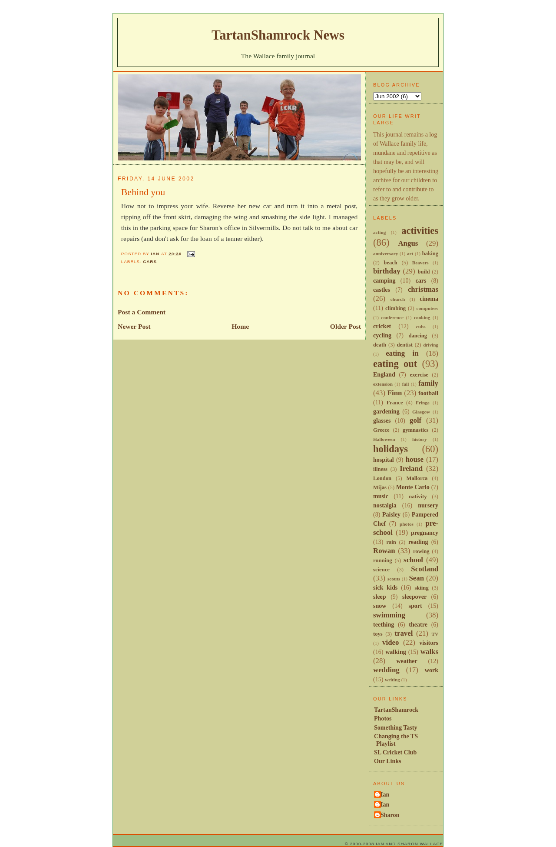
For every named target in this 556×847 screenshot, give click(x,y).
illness (380, 469)
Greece (381, 430)
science (381, 570)
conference (392, 317)
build (423, 272)
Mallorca (417, 478)
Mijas (380, 487)
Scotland (424, 569)
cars (150, 261)
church (398, 299)
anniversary (385, 253)
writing (392, 679)
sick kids (385, 587)
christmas (423, 289)
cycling (382, 335)
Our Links (387, 760)
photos (407, 524)
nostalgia (385, 505)
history (419, 439)
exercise (419, 375)
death (379, 345)
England (384, 374)
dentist (404, 345)
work (431, 670)
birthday (386, 271)
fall (405, 384)
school (413, 560)
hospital (383, 459)
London (382, 478)
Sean (416, 578)
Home (240, 326)
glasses (382, 420)
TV (434, 634)
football (428, 393)
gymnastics (416, 430)
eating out (395, 363)
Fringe (423, 402)
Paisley (391, 514)
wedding (386, 670)
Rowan (384, 551)
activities (419, 230)
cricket (382, 326)
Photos (383, 718)
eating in (402, 353)
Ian (385, 794)
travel (403, 633)
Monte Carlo (413, 487)
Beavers (420, 262)
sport (415, 605)
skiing (421, 588)
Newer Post (134, 326)
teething (383, 624)
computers (427, 308)
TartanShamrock (396, 709)
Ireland (411, 468)
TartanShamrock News (278, 35)
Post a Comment (141, 312)
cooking (422, 317)
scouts (393, 578)
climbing (395, 308)
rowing (421, 551)
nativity (418, 497)
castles (381, 289)
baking (430, 253)
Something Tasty (395, 727)
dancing (417, 336)
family (428, 383)
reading (418, 541)
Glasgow (421, 411)
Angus (408, 243)
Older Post (345, 326)
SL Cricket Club (395, 752)
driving (430, 344)
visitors (428, 642)
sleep (379, 596)
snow (379, 605)
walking (395, 651)
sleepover (414, 596)
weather (407, 660)
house (415, 459)
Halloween (384, 439)
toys (378, 634)
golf (415, 420)
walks (429, 651)
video (390, 642)
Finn (394, 393)
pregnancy (424, 532)
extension (383, 384)
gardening (386, 411)
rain (391, 542)
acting (379, 232)
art (410, 253)
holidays (390, 449)
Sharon (390, 814)
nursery (428, 505)
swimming (389, 615)
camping (384, 280)
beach (390, 263)
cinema (429, 298)
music (380, 496)
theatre (418, 624)
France (395, 403)
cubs (421, 326)
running (382, 560)
